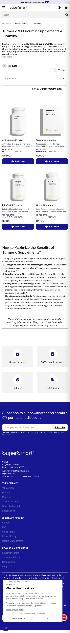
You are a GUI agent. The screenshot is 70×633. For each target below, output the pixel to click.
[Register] (60, 427)
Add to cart (18, 161)
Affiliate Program (10, 501)
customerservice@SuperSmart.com (15, 471)
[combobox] (35, 78)
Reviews (6, 497)
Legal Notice (8, 510)
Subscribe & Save (11, 557)
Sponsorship (8, 562)
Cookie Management (12, 541)
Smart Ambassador (12, 506)
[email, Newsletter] (35, 427)
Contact (6, 522)
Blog (4, 566)
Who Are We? (8, 488)
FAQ (4, 527)
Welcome (6, 23)
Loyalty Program (10, 553)
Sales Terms (8, 531)
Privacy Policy (48, 432)
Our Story (7, 492)
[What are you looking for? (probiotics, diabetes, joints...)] (35, 14)
